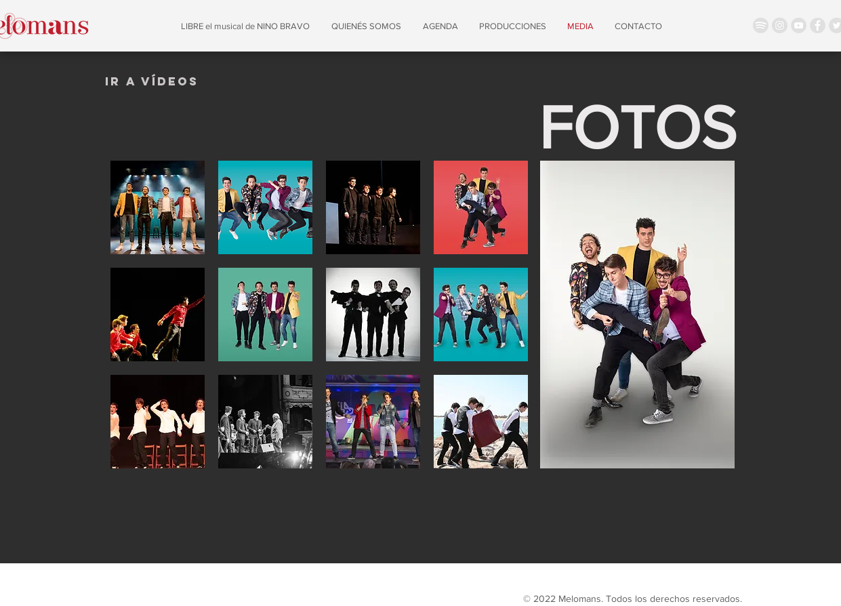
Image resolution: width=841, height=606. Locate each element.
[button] (157, 207)
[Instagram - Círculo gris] (779, 25)
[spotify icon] (760, 25)
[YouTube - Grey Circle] (798, 25)
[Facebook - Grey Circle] (817, 25)
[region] (151, 78)
